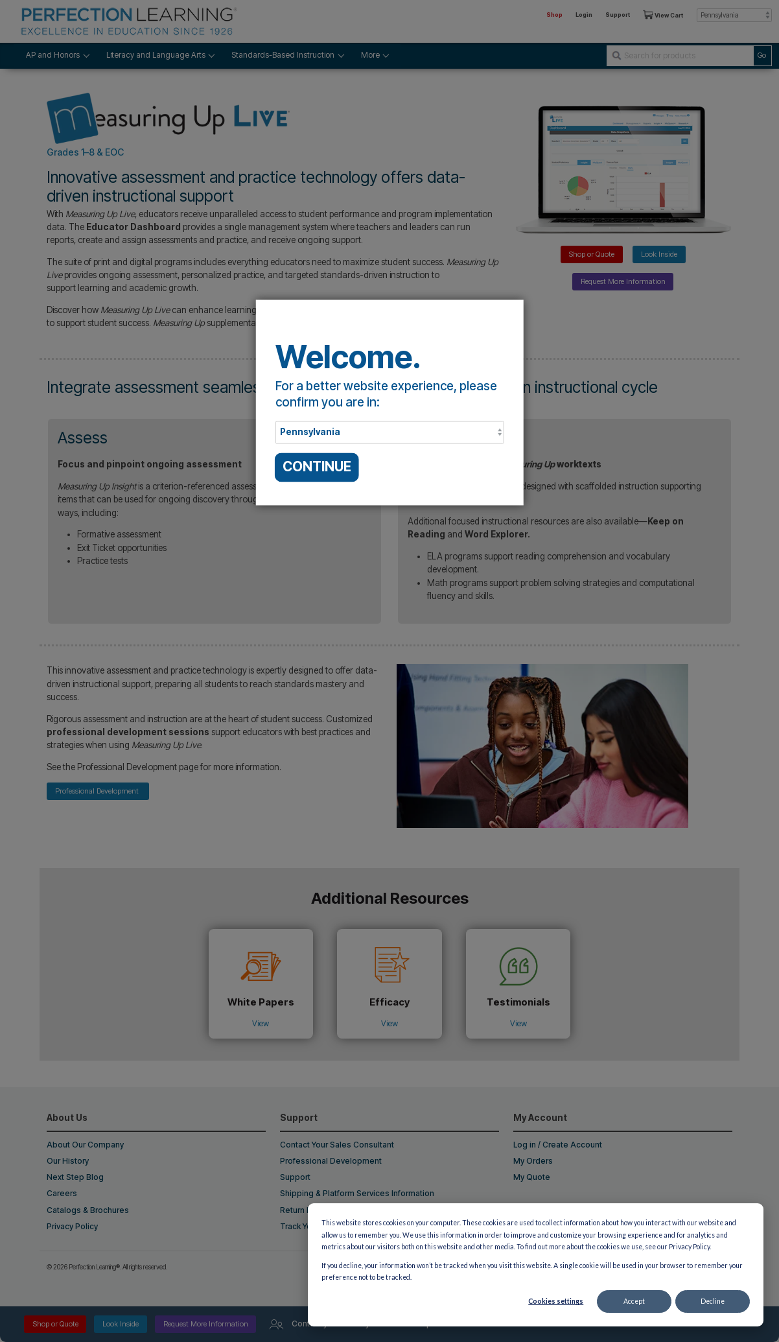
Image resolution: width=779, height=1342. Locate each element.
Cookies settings (555, 1301)
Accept (634, 1301)
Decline (713, 1301)
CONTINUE (317, 467)
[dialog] (536, 1264)
